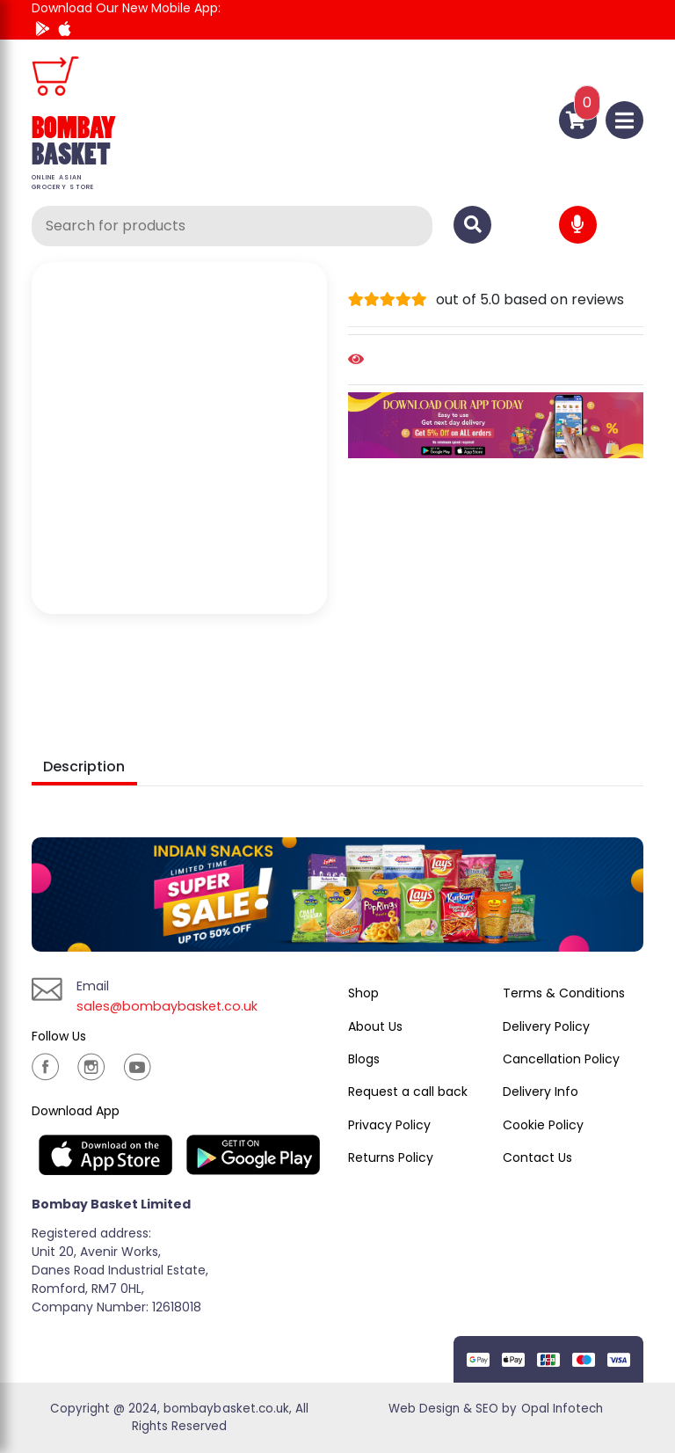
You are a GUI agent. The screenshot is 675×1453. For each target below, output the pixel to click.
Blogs (364, 1059)
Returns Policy (390, 1157)
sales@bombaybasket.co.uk (174, 1006)
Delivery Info (540, 1091)
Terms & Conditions (564, 993)
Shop (363, 993)
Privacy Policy (389, 1125)
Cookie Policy (543, 1125)
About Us (375, 1026)
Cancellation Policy (561, 1059)
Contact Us (537, 1157)
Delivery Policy (546, 1026)
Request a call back (408, 1091)
